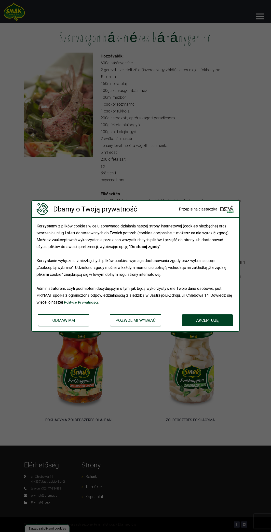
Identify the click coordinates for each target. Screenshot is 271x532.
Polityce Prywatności (82, 302)
